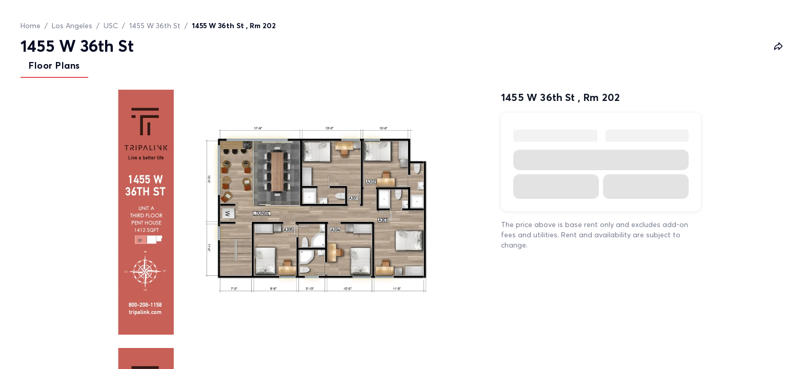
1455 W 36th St (154, 25)
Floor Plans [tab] (54, 65)
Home (31, 25)
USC (111, 25)
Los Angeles (72, 25)
